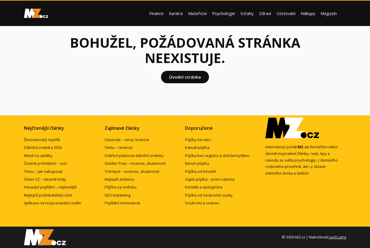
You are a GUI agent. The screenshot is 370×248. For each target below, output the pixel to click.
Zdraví (265, 13)
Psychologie (223, 13)
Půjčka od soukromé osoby (209, 195)
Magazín (329, 13)
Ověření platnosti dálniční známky (134, 155)
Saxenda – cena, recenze (127, 139)
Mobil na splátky (38, 155)
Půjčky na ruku (198, 139)
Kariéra (176, 13)
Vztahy (247, 13)
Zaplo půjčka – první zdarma (209, 179)
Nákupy (308, 13)
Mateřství (197, 13)
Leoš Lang (337, 237)
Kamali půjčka (197, 147)
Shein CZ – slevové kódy (45, 179)
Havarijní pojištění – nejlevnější (50, 187)
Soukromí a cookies (202, 203)
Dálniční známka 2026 (43, 147)
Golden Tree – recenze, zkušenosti (135, 163)
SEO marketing (117, 195)
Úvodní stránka (185, 77)
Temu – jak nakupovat (43, 171)
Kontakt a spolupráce (204, 187)
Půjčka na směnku (120, 187)
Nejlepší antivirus (119, 179)
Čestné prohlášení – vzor (45, 163)
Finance (156, 13)
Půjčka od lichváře (201, 171)
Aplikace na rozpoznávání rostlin (52, 203)
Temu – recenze (119, 147)
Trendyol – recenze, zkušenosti (132, 171)
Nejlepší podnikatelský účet (48, 195)
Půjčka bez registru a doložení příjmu (217, 155)
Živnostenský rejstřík (42, 139)
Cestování (286, 13)
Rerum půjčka (197, 163)
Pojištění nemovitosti (122, 203)
